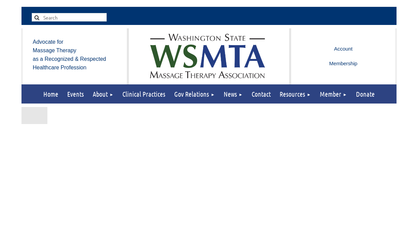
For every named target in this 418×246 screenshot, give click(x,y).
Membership (343, 63)
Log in (343, 48)
